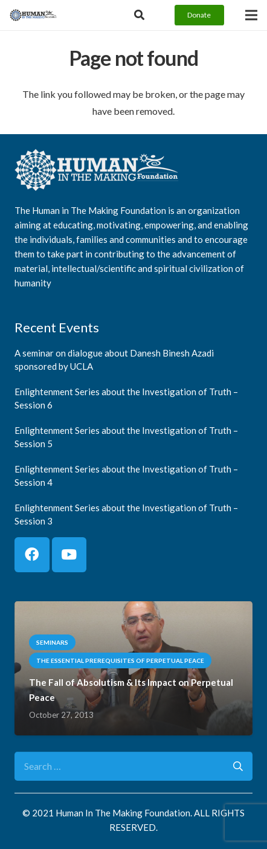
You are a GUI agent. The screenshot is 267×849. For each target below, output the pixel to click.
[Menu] (251, 15)
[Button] (139, 15)
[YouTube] (69, 554)
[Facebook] (32, 554)
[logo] (33, 15)
